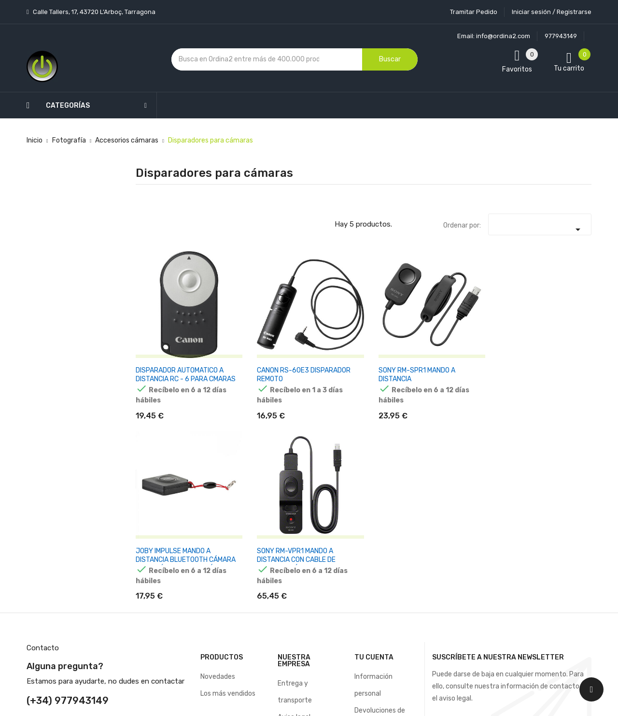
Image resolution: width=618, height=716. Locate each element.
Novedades (217, 455)
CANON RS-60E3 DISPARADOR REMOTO (240, 336)
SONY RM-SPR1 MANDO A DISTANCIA (323, 331)
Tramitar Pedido (473, 11)
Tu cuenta (373, 435)
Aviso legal (294, 495)
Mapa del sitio (299, 597)
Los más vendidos (227, 472)
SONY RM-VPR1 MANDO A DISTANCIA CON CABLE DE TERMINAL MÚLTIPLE (480, 340)
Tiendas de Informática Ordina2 (296, 631)
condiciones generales (542, 501)
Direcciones (372, 556)
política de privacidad (472, 510)
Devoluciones (298, 546)
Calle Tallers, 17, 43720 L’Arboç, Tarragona (93, 11)
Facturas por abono (384, 539)
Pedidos (366, 522)
